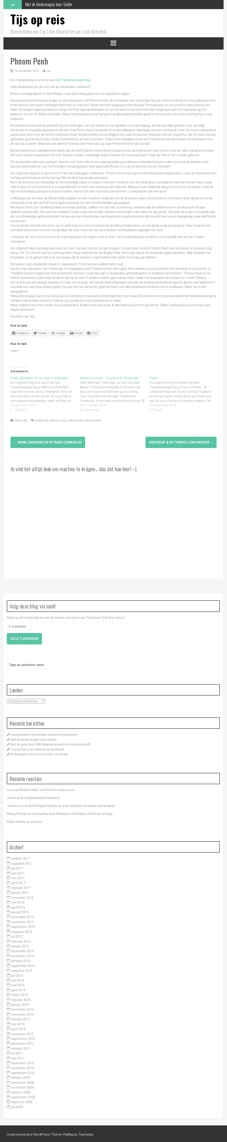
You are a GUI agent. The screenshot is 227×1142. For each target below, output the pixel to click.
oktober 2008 (20, 1090)
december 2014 (22, 949)
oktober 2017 (20, 857)
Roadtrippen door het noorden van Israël (39, 752)
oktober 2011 (20, 1047)
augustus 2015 (21, 930)
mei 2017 (18, 876)
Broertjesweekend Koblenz (40, 796)
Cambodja (20, 420)
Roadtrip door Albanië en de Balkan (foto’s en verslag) (74, 812)
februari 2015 (21, 940)
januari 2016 (20, 910)
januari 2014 (20, 1003)
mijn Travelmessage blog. (72, 80)
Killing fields (76, 420)
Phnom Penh (93, 420)
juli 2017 (17, 867)
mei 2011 (18, 1056)
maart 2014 (19, 993)
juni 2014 (17, 979)
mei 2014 (18, 983)
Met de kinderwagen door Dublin (48, 4)
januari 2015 (20, 945)
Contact (36, 820)
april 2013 (18, 1027)
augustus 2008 (21, 1100)
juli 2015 (17, 935)
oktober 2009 (20, 1076)
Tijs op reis (37, 19)
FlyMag (68, 1133)
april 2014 (18, 988)
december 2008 (22, 1081)
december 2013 (22, 1008)
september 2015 (23, 925)
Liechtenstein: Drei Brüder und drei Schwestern (43, 733)
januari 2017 (20, 891)
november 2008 (22, 1086)
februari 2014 (21, 998)
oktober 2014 (20, 959)
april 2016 (18, 905)
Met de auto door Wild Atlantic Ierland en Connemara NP (50, 743)
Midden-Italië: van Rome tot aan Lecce (47, 788)
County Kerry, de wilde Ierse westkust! (37, 747)
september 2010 (23, 1071)
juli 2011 (17, 1052)
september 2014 (23, 964)
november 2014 (22, 954)
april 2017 (18, 881)
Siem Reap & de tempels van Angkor (181, 442)
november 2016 (22, 896)
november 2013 (22, 1012)
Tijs (48, 71)
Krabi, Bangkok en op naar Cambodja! (48, 442)
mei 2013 (18, 1022)
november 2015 (22, 920)
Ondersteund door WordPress (28, 1133)
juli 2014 (17, 974)
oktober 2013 (20, 1017)
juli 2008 (17, 1105)
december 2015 (22, 915)
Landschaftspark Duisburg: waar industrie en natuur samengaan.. (69, 804)
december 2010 (22, 1061)
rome (11, 788)
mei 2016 (18, 901)
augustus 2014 (21, 969)
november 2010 (22, 1066)
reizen (11, 796)
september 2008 (23, 1095)
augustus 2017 (21, 862)
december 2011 (22, 1042)
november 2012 (22, 1032)
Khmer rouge (58, 420)
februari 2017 (21, 886)
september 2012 (23, 1037)
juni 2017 (17, 871)
